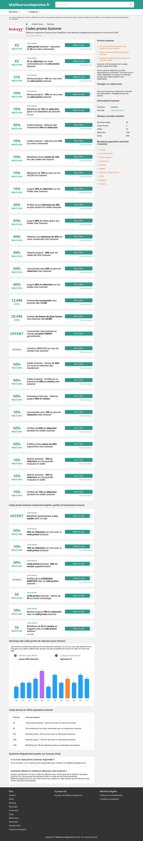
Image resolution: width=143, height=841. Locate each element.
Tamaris (102, 184)
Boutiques (14, 12)
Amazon (12, 795)
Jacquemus (104, 161)
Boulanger (13, 806)
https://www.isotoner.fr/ (34, 35)
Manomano (14, 818)
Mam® (102, 168)
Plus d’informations (86, 49)
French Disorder (106, 153)
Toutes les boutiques (17, 829)
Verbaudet (13, 822)
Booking (12, 803)
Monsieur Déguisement (109, 172)
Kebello (102, 165)
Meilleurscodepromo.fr (29, 5)
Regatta (102, 180)
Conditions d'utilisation (109, 799)
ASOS (11, 799)
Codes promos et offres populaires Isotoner (114, 53)
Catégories (35, 12)
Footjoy (102, 149)
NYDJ (101, 176)
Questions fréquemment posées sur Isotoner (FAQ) (114, 59)
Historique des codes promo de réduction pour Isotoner (112, 47)
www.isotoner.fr (117, 110)
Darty (11, 814)
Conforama (13, 810)
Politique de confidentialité (111, 795)
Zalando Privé (14, 825)
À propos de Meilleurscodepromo (68, 795)
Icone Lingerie (105, 157)
